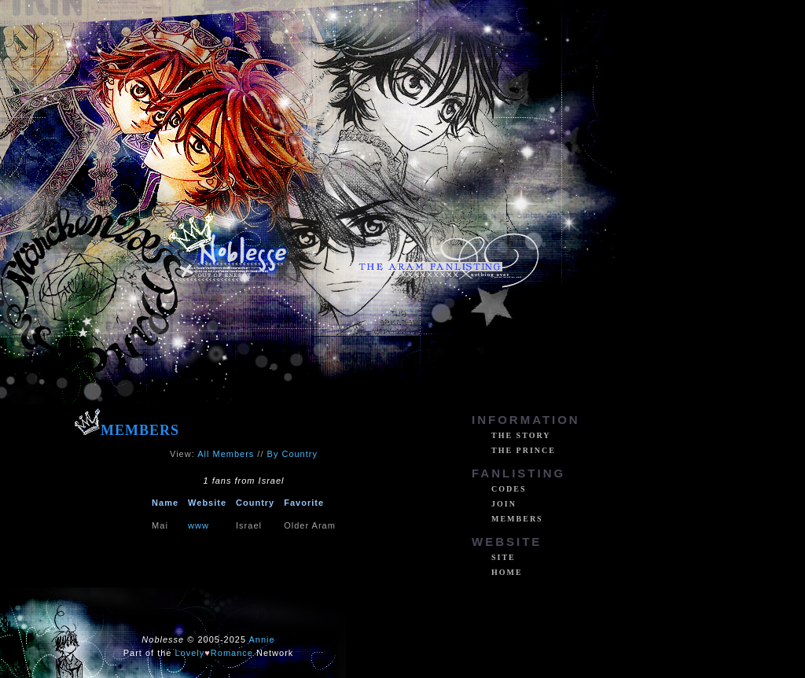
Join (503, 503)
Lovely (190, 653)
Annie (262, 639)
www (198, 525)
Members (517, 518)
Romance (232, 653)
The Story (521, 435)
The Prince (523, 450)
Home (507, 572)
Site (503, 557)
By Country (292, 454)
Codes (508, 489)
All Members (225, 454)
